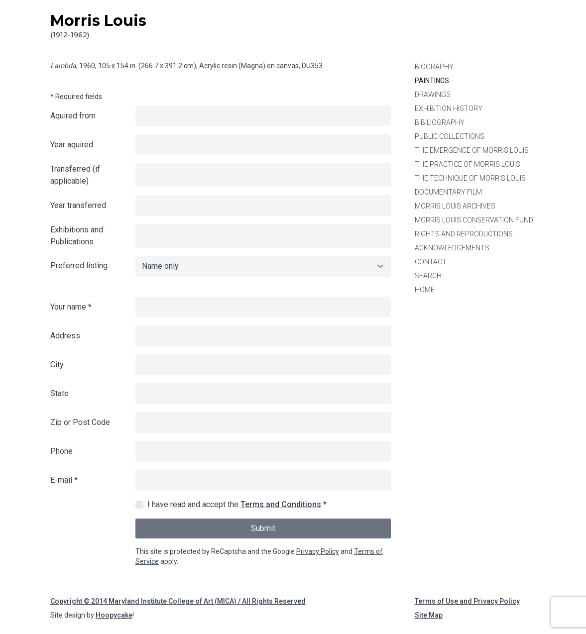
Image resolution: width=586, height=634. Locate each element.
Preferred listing (79, 265)
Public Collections (449, 136)
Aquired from (73, 115)
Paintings (432, 81)
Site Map (429, 615)
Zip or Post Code (80, 422)
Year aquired (71, 144)
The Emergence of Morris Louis (472, 150)
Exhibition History (448, 108)
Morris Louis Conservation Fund (474, 220)
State (59, 393)
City (57, 364)
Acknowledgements (452, 248)
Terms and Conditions (280, 504)
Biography (434, 67)
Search (428, 276)
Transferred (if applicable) (75, 175)
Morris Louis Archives (455, 206)
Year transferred (78, 205)
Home (425, 290)
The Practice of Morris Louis (467, 164)
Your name (71, 307)
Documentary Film (448, 192)
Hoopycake (114, 615)
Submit (263, 528)
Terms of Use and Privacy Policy (467, 601)
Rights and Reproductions (464, 234)
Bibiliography (440, 122)
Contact (431, 262)
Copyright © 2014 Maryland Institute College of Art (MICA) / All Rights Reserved (178, 601)
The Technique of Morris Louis (470, 178)
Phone (61, 451)
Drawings (433, 95)
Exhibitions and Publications (76, 235)
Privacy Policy (317, 551)
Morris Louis (98, 26)
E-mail (64, 480)
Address (65, 335)
